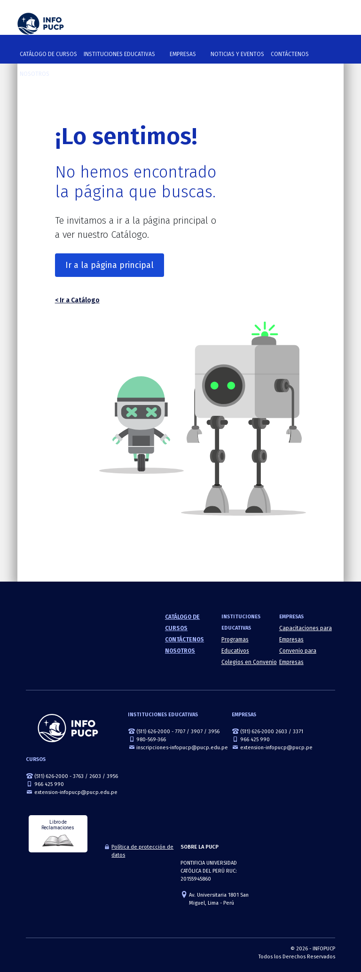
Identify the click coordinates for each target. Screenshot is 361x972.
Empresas (183, 54)
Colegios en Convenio (249, 662)
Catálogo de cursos (48, 54)
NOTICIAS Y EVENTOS (237, 54)
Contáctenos (290, 54)
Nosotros (34, 74)
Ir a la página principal (109, 265)
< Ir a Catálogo (77, 300)
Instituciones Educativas (119, 54)
